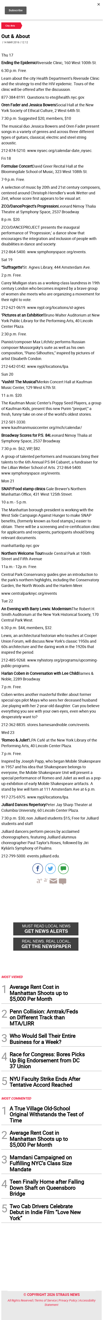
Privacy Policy (68, 1300)
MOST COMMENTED (16, 1098)
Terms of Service (46, 1300)
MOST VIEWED (12, 977)
